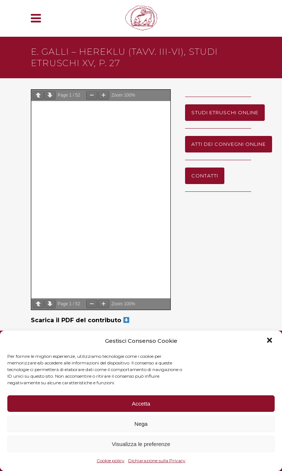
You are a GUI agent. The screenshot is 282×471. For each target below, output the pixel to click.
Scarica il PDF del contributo (80, 320)
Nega (141, 424)
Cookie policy (110, 460)
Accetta (141, 403)
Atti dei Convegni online (228, 144)
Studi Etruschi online (224, 112)
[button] (270, 341)
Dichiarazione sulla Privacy (156, 460)
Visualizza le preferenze (141, 444)
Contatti (204, 176)
